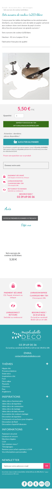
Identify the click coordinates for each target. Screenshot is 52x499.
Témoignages (7, 447)
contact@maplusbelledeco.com (27, 356)
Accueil (4, 8)
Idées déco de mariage (11, 409)
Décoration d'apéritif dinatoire (14, 424)
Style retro (6, 373)
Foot (4, 379)
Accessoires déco (15, 8)
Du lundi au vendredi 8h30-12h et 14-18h (39, 318)
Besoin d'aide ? (26, 194)
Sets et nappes (28, 8)
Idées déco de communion (12, 406)
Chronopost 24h (13, 185)
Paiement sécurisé (16, 175)
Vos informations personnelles (14, 452)
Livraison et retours (10, 436)
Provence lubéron (9, 371)
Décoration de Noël (10, 422)
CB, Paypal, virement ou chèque (18, 177)
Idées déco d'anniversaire (12, 401)
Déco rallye (6, 381)
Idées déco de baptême (11, 404)
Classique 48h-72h (16, 183)
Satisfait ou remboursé (15, 191)
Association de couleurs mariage (15, 414)
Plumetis (5, 384)
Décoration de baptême (11, 416)
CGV (4, 441)
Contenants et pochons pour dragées (17, 419)
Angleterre (6, 391)
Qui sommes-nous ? (10, 444)
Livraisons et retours (13, 313)
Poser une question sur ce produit (17, 155)
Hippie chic (6, 368)
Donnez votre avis (12, 165)
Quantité (7, 115)
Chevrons (6, 386)
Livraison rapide (15, 181)
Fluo (3, 389)
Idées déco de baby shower (13, 411)
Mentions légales (9, 439)
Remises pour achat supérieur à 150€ (17, 449)
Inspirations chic (8, 376)
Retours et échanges (17, 189)
